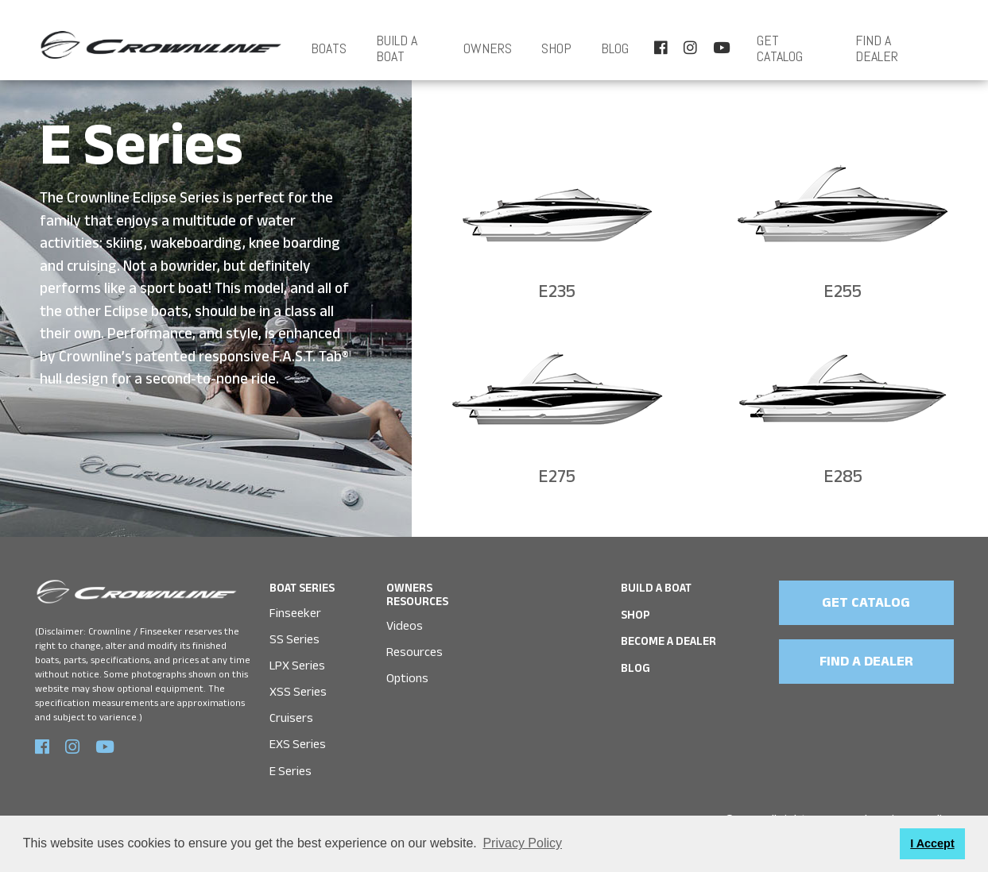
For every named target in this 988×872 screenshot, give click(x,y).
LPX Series (297, 666)
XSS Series (298, 692)
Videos (404, 626)
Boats (329, 48)
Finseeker (295, 613)
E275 (556, 480)
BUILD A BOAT (396, 48)
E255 (842, 295)
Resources (414, 652)
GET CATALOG (866, 604)
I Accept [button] (932, 843)
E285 (842, 480)
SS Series (294, 640)
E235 (556, 295)
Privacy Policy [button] (522, 843)
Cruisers (291, 718)
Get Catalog (780, 48)
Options (407, 678)
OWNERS (487, 48)
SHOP (556, 48)
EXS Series (297, 744)
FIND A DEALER (876, 48)
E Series (290, 771)
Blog (615, 48)
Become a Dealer (668, 643)
